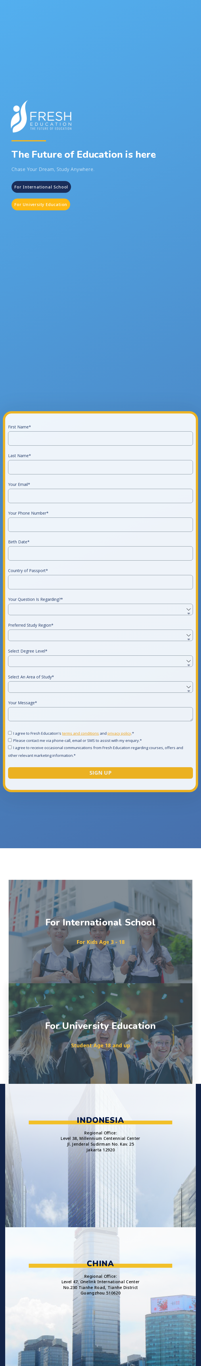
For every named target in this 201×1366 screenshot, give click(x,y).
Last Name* (19, 521)
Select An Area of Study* (31, 742)
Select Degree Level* (27, 716)
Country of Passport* (28, 636)
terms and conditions (80, 798)
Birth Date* (19, 607)
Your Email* (19, 550)
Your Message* (22, 768)
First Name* (19, 492)
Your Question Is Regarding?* (35, 665)
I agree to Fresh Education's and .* (73, 798)
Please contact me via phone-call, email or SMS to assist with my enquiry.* (77, 805)
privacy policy (119, 798)
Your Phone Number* (28, 578)
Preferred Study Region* (30, 690)
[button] (41, 187)
